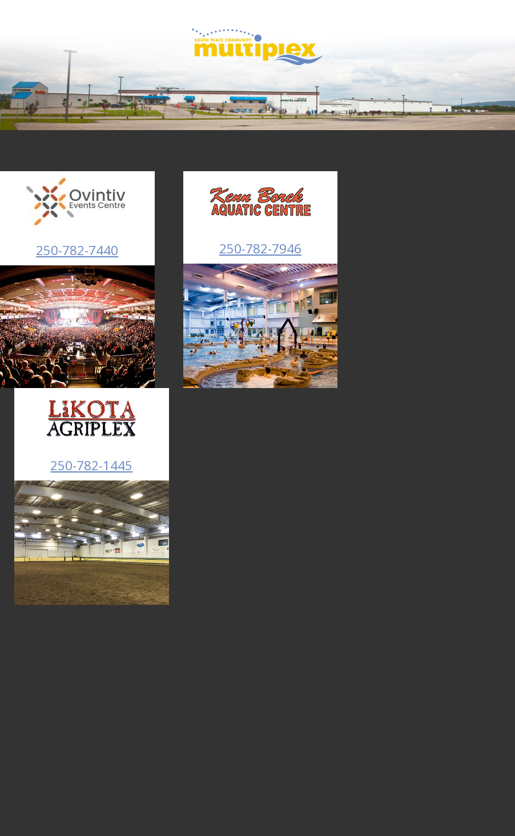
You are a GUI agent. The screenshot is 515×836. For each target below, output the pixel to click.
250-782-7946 (260, 248)
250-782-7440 (77, 250)
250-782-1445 (91, 465)
